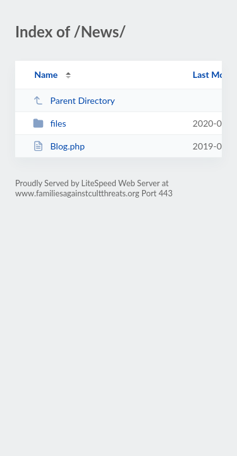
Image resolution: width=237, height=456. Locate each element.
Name (46, 74)
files (49, 123)
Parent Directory (74, 100)
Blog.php (59, 146)
